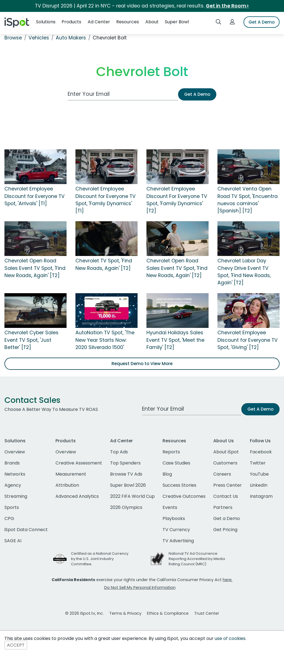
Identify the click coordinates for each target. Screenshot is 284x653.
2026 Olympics (126, 507)
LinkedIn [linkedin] (258, 485)
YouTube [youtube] (259, 474)
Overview (14, 452)
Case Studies (176, 463)
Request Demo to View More (142, 363)
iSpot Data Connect (26, 529)
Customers (225, 463)
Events (170, 507)
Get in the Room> (227, 5)
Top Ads (119, 452)
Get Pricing (225, 529)
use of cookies (230, 638)
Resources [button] (127, 22)
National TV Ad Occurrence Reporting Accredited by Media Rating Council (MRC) (197, 558)
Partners (222, 507)
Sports (11, 507)
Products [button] (71, 22)
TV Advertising (178, 541)
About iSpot (226, 452)
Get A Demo (261, 22)
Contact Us (225, 496)
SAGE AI (12, 541)
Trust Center (206, 613)
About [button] (152, 22)
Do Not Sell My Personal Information (140, 587)
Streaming (15, 496)
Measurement (70, 474)
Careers (222, 474)
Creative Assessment (78, 463)
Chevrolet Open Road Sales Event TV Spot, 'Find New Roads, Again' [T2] (34, 268)
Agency (12, 485)
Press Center (227, 485)
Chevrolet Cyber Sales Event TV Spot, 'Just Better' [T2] (31, 340)
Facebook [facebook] (261, 452)
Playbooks (174, 518)
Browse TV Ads (126, 474)
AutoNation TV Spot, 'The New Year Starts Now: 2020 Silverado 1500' (105, 340)
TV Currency (176, 529)
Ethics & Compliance (168, 613)
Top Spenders (125, 463)
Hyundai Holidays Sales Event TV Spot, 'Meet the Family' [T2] (175, 340)
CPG (9, 518)
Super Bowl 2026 (128, 485)
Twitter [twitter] (258, 463)
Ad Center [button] (99, 22)
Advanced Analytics (77, 496)
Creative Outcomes (184, 496)
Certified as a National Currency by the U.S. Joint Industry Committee (99, 558)
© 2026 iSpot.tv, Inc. (84, 613)
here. (227, 579)
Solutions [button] (45, 22)
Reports (171, 452)
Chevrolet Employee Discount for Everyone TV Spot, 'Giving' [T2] (247, 340)
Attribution (67, 485)
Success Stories (179, 485)
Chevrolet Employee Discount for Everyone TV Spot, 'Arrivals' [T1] (34, 196)
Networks (14, 474)
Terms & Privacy (125, 613)
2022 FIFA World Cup (132, 496)
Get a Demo (226, 518)
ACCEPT (16, 645)
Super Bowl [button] (177, 22)
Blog (167, 474)
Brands (12, 463)
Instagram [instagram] (261, 496)
